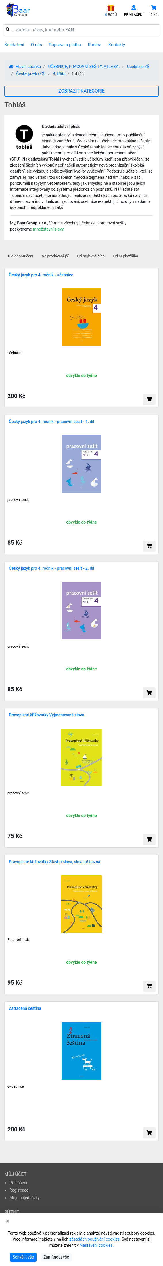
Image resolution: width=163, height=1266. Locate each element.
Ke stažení (14, 44)
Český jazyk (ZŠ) (30, 73)
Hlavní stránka (25, 66)
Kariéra (94, 44)
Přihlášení (18, 1182)
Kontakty (116, 44)
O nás (36, 44)
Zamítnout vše (56, 1257)
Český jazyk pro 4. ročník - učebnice (41, 275)
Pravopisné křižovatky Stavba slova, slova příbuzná (54, 861)
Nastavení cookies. (97, 1245)
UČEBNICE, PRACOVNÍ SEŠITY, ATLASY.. (84, 66)
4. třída (59, 73)
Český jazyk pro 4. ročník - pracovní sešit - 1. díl (51, 421)
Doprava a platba (65, 44)
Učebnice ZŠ (138, 66)
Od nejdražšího (125, 256)
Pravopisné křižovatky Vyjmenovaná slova (46, 715)
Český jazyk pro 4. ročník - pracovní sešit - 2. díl (51, 568)
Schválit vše (23, 1257)
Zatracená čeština (25, 1008)
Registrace (18, 1190)
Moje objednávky (24, 1197)
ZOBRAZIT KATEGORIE (81, 91)
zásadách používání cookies (94, 1239)
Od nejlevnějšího (91, 256)
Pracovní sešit (18, 940)
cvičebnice (15, 1086)
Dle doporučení (20, 256)
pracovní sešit (18, 500)
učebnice (14, 353)
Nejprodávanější (55, 256)
